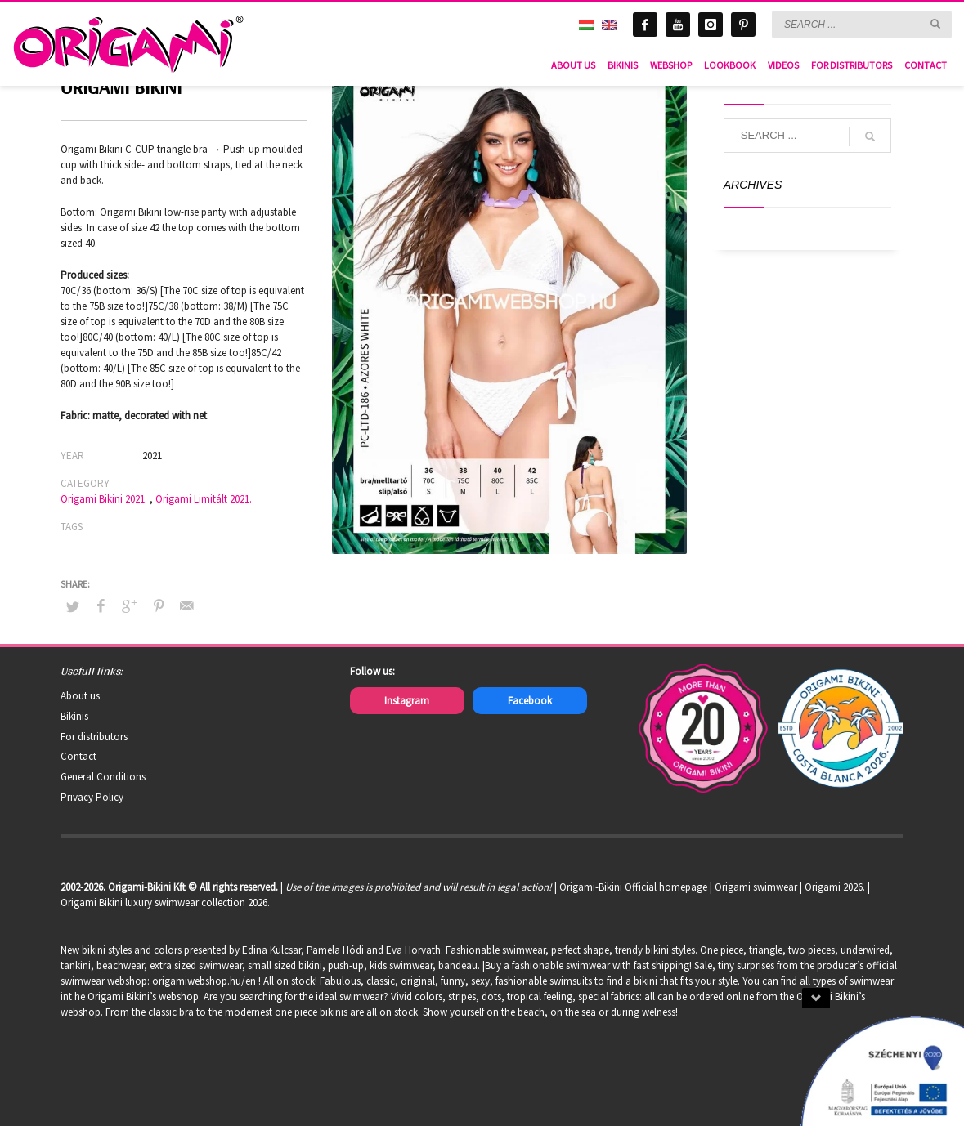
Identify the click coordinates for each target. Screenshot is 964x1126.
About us (80, 696)
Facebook (530, 701)
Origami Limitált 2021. (203, 499)
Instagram (406, 701)
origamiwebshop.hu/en (204, 981)
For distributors (94, 737)
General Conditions (103, 777)
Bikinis (74, 716)
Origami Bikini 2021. (104, 499)
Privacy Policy (92, 797)
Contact (78, 756)
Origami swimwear (756, 887)
